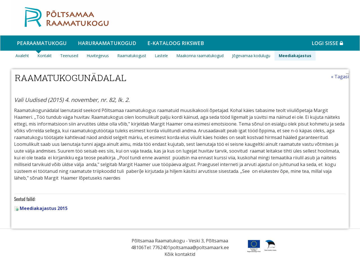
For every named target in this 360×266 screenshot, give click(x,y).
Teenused (69, 55)
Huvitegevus (98, 55)
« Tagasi (340, 76)
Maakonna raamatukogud (200, 55)
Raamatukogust (131, 55)
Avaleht (22, 55)
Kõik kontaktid (180, 254)
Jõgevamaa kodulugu (251, 55)
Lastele (161, 55)
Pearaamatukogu (42, 43)
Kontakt (44, 55)
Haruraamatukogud (107, 43)
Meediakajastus (295, 55)
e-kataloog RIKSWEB (175, 43)
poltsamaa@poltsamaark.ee (199, 247)
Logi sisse (327, 43)
